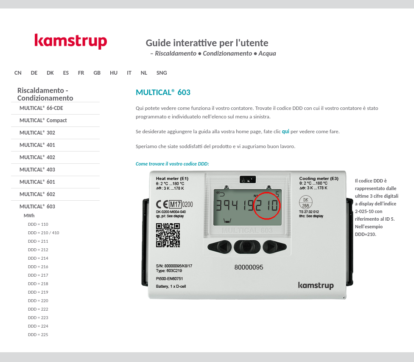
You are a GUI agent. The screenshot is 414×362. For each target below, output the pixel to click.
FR (81, 72)
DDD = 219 (38, 292)
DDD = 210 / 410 (43, 233)
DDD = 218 (38, 283)
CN (18, 72)
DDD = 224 (38, 326)
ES (66, 72)
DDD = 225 (38, 334)
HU (113, 72)
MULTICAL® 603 (37, 206)
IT (129, 72)
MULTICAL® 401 (37, 145)
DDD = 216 (38, 266)
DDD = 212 (38, 250)
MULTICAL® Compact (43, 120)
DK (50, 72)
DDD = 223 (38, 317)
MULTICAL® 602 (37, 194)
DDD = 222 (38, 309)
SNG (162, 72)
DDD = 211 (38, 241)
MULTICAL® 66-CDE (41, 108)
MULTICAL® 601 (37, 182)
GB (97, 72)
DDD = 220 (38, 300)
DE (34, 72)
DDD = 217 (38, 275)
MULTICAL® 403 (37, 169)
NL (144, 72)
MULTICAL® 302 (37, 132)
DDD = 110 (38, 224)
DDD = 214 (38, 258)
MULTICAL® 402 (37, 157)
